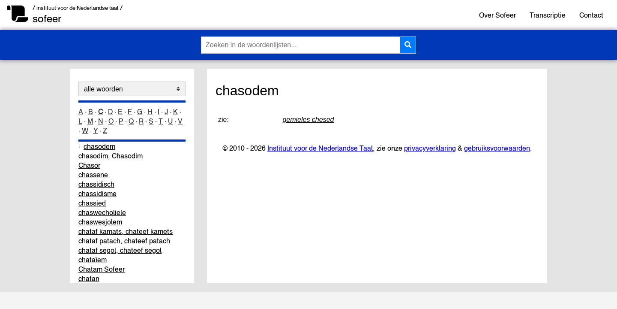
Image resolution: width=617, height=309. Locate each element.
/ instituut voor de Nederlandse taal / (78, 8)
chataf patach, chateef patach (124, 240)
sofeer (47, 19)
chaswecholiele (102, 212)
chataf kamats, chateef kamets (125, 231)
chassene (93, 174)
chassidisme (97, 193)
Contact (591, 15)
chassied (92, 203)
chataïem (92, 259)
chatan (88, 278)
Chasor (89, 165)
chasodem (99, 146)
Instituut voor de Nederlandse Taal (320, 148)
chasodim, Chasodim (110, 156)
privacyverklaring (430, 148)
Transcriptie (548, 15)
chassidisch (96, 184)
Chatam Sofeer (101, 269)
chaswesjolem (100, 222)
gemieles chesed (308, 119)
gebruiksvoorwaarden (497, 148)
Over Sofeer (497, 15)
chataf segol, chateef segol (120, 250)
